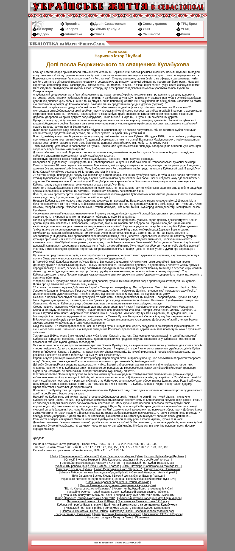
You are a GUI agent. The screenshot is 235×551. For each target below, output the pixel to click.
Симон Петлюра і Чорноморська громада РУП (151, 466)
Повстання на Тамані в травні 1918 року (143, 501)
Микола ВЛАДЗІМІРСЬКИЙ (128, 543)
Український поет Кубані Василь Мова (150, 462)
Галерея (69, 29)
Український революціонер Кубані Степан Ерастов (87, 466)
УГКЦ (182, 29)
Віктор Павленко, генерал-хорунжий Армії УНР (85, 498)
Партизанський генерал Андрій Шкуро (91, 501)
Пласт (97, 34)
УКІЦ (144, 29)
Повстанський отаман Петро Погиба (85, 511)
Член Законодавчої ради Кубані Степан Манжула (117, 482)
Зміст (54, 456)
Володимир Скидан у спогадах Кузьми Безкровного (137, 507)
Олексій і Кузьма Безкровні (83, 459)
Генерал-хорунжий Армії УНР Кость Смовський (144, 495)
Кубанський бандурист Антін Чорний (152, 472)
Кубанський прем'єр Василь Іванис (79, 504)
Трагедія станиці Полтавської (72, 514)
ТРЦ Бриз (186, 23)
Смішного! (149, 34)
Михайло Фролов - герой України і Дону (93, 491)
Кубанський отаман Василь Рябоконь (145, 491)
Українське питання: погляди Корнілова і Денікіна (92, 479)
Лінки (183, 34)
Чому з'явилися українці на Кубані (121, 456)
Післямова (142, 517)
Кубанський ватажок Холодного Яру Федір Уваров (149, 498)
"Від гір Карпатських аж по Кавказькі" (87, 488)
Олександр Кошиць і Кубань (74, 469)
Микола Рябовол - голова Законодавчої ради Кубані (93, 472)
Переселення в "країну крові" (79, 456)
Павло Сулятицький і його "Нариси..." (118, 469)
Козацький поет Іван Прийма (84, 507)
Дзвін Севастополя (108, 23)
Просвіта (70, 23)
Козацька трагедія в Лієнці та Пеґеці (110, 517)
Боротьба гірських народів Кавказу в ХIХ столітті (92, 462)
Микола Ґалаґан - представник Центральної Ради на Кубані (118, 485)
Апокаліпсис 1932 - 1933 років (162, 514)
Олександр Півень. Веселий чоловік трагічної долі (142, 511)
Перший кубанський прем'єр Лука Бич (150, 479)
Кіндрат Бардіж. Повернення (162, 469)
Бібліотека (71, 34)
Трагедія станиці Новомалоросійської (117, 514)
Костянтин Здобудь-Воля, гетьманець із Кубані (143, 488)
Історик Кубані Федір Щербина (164, 456)
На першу (42, 29)
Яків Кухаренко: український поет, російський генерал (136, 459)
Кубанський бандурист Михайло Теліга (87, 495)
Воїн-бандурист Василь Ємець (91, 475)
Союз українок (152, 23)
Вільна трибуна (105, 29)
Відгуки (41, 34)
